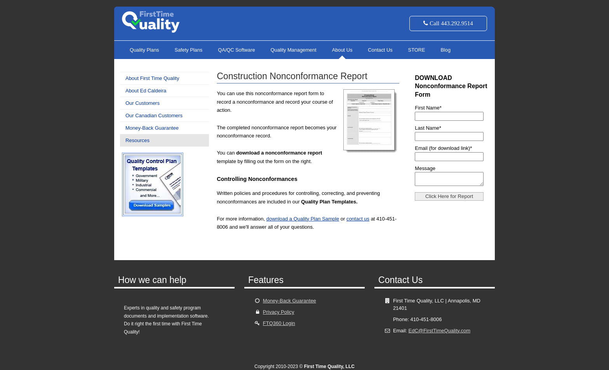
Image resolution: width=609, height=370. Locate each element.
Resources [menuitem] (137, 140)
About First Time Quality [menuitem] (152, 78)
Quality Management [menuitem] (294, 50)
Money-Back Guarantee (289, 301)
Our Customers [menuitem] (142, 103)
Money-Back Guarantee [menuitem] (152, 128)
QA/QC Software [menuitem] (236, 50)
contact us (357, 219)
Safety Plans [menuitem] (188, 50)
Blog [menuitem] (445, 50)
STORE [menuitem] (416, 50)
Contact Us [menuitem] (380, 50)
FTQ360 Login (279, 323)
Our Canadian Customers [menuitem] (154, 115)
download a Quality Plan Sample (302, 219)
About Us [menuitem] (342, 50)
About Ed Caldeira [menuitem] (145, 91)
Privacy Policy (278, 312)
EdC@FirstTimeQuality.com (439, 331)
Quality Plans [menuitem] (144, 50)
